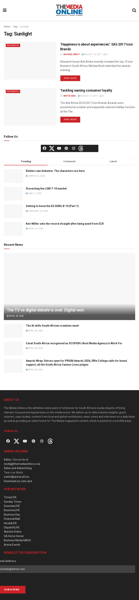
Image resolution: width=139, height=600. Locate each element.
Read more (70, 78)
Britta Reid (69, 96)
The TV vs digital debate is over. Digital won (45, 310)
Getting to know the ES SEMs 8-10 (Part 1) (52, 206)
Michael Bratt (71, 54)
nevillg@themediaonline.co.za (22, 463)
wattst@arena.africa (16, 476)
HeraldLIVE (10, 523)
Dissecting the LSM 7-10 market (46, 188)
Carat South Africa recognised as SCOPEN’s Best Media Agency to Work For (74, 343)
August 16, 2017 (91, 54)
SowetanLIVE (12, 505)
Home (7, 26)
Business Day (12, 514)
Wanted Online (12, 531)
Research (13, 45)
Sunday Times (12, 501)
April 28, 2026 (15, 316)
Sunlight (24, 26)
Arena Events (12, 544)
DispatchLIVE (12, 527)
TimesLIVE (10, 497)
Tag (15, 26)
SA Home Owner (14, 536)
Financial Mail (12, 518)
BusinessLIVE (12, 510)
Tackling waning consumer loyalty (86, 90)
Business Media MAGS (17, 540)
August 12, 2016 (87, 96)
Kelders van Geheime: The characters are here (55, 170)
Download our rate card (18, 481)
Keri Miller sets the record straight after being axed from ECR (65, 223)
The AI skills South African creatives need (52, 325)
